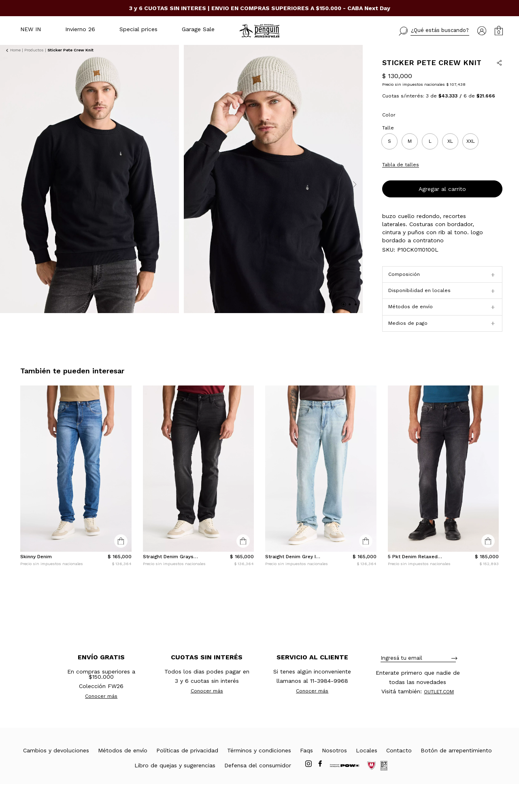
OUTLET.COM (439, 717)
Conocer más (101, 721)
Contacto (399, 775)
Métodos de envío (122, 775)
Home (15, 50)
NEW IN (30, 29)
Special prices (138, 29)
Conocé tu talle (483, 188)
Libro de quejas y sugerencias (174, 790)
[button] (434, 31)
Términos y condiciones (259, 775)
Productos (34, 50)
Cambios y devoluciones (56, 775)
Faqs (306, 775)
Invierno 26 (80, 29)
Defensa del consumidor (257, 790)
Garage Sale (198, 29)
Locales (366, 775)
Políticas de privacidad (187, 775)
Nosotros (334, 775)
